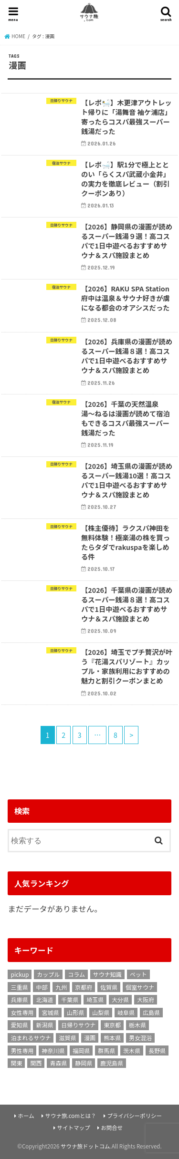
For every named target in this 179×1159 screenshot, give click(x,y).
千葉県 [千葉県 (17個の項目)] (69, 999)
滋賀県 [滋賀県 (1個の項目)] (67, 1038)
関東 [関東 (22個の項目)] (16, 1063)
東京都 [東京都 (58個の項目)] (112, 1025)
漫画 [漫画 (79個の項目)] (89, 1038)
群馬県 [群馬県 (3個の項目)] (106, 1050)
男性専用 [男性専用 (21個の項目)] (22, 1050)
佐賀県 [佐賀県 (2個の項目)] (108, 987)
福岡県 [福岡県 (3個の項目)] (81, 1050)
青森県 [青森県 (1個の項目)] (58, 1063)
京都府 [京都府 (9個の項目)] (83, 987)
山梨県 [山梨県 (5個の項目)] (100, 1012)
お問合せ (112, 1127)
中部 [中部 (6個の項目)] (41, 987)
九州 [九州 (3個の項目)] (61, 987)
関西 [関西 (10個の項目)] (36, 1063)
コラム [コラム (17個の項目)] (76, 974)
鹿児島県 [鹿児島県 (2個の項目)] (111, 1063)
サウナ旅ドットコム (85, 1146)
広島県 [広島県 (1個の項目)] (151, 1012)
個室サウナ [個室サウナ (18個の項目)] (140, 987)
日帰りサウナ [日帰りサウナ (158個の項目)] (78, 1025)
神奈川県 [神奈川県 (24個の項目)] (53, 1050)
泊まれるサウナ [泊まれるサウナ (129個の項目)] (31, 1038)
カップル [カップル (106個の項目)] (48, 974)
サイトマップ (73, 1127)
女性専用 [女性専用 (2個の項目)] (22, 1012)
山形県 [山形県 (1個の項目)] (75, 1012)
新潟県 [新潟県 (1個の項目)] (44, 1025)
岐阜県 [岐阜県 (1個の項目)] (126, 1012)
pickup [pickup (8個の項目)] (20, 974)
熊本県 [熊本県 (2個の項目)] (112, 1038)
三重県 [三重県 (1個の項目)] (19, 987)
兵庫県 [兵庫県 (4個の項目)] (19, 999)
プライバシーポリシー (134, 1115)
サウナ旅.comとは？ (70, 1115)
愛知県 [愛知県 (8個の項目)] (19, 1025)
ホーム (26, 1115)
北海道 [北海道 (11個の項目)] (44, 999)
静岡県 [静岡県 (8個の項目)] (83, 1063)
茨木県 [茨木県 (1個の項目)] (131, 1050)
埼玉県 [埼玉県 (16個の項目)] (95, 999)
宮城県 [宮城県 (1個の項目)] (50, 1012)
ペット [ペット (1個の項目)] (138, 974)
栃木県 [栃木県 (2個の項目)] (137, 1025)
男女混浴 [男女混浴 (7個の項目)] (140, 1038)
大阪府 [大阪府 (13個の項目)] (145, 999)
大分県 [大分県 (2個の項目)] (120, 999)
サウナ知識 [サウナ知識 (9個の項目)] (107, 974)
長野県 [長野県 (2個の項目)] (157, 1050)
